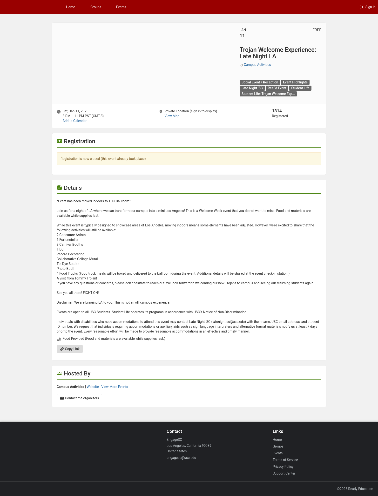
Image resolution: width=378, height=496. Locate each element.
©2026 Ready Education (355, 489)
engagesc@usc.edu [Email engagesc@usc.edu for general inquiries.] (181, 458)
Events (121, 7)
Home (277, 440)
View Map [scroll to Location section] (171, 116)
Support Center (284, 473)
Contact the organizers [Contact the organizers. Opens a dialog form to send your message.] (79, 398)
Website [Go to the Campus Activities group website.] (93, 387)
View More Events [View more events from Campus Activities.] (114, 387)
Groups (95, 7)
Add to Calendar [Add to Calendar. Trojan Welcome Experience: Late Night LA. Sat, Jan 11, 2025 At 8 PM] (74, 121)
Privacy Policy (283, 467)
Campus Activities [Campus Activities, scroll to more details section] (257, 65)
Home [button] (70, 7)
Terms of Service (285, 460)
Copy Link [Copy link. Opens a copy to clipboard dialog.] (70, 349)
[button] (367, 7)
